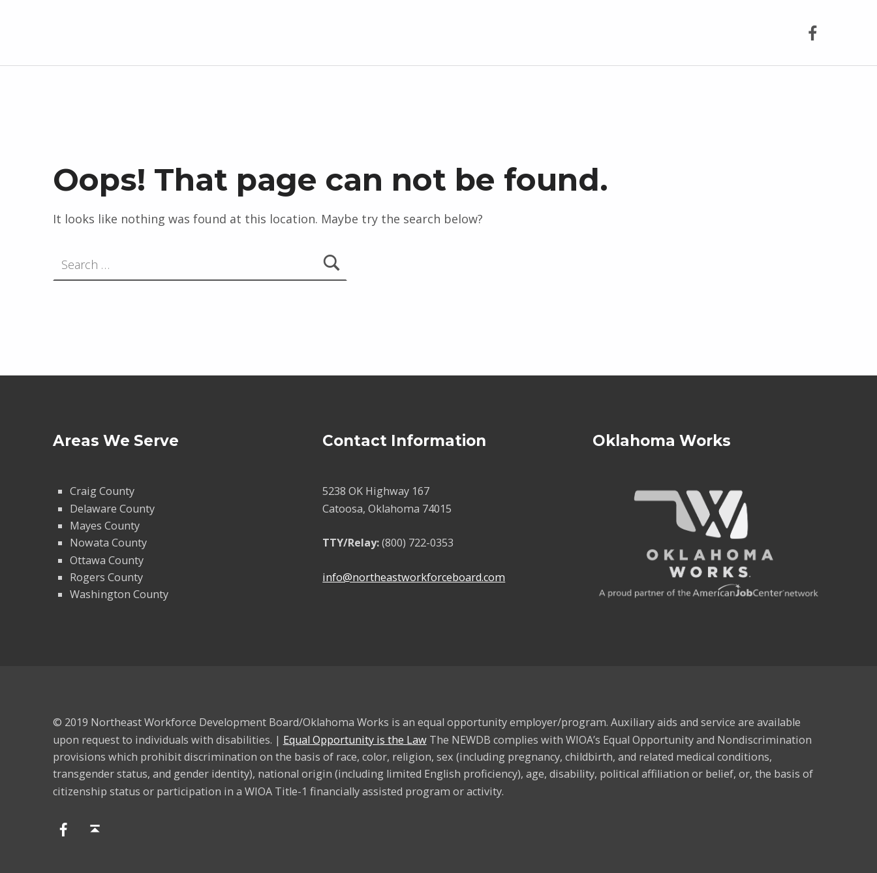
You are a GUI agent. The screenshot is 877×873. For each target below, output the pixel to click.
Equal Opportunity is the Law (355, 740)
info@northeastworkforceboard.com (413, 577)
